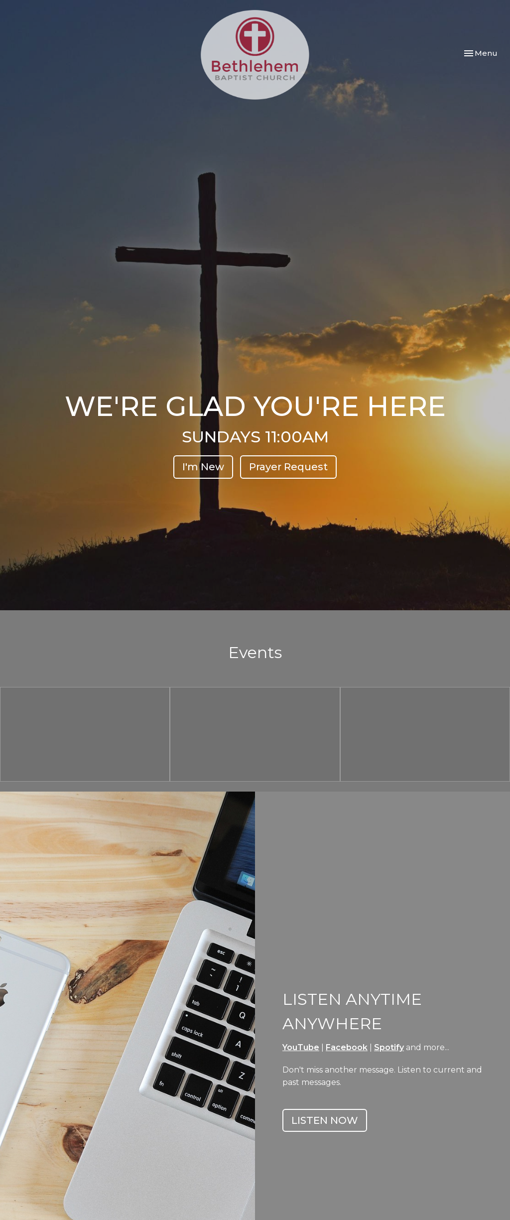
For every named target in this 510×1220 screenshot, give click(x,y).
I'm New (203, 467)
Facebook (347, 1047)
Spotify (389, 1047)
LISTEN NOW (324, 1120)
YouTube (300, 1047)
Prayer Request (288, 467)
